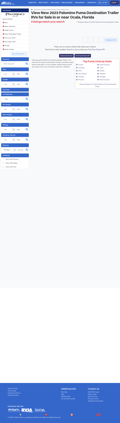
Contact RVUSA (13, 395)
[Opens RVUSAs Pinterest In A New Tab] (46, 414)
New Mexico (81, 74)
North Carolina (103, 80)
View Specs (55, 3)
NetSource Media (40, 417)
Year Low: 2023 (9, 38)
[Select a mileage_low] (7, 130)
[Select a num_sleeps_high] (20, 140)
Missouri (80, 80)
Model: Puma (8, 30)
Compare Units (111, 40)
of (14, 150)
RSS (62, 394)
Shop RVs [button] (32, 3)
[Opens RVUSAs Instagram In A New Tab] (72, 414)
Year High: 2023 (9, 42)
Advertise (91, 3)
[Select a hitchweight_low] (7, 119)
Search (69, 49)
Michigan (101, 77)
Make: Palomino (9, 26)
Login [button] (114, 3)
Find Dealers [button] (66, 3)
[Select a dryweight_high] (20, 109)
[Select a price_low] (7, 74)
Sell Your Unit (92, 396)
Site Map (64, 392)
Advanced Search (66, 56)
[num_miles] (8, 150)
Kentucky (80, 68)
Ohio (79, 71)
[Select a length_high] (20, 84)
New (5, 23)
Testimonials (12, 391)
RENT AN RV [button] (43, 3)
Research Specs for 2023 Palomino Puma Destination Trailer (97, 22)
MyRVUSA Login (93, 392)
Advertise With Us (14, 393)
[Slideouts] (13, 99)
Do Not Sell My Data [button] (68, 399)
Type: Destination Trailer (12, 34)
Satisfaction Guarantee (95, 401)
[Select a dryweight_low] (7, 109)
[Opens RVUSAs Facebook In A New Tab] (20, 414)
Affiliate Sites (65, 396)
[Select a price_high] (20, 74)
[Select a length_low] (7, 84)
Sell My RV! (102, 3)
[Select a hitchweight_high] (20, 119)
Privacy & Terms (93, 399)
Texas (100, 68)
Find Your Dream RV (96, 49)
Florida (6, 46)
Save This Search (19, 54)
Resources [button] (80, 3)
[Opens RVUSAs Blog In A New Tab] (98, 414)
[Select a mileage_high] (20, 130)
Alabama (101, 74)
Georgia (80, 77)
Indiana (100, 71)
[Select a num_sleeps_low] (7, 140)
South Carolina (103, 65)
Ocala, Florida (8, 49)
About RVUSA (13, 389)
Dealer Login (92, 394)
